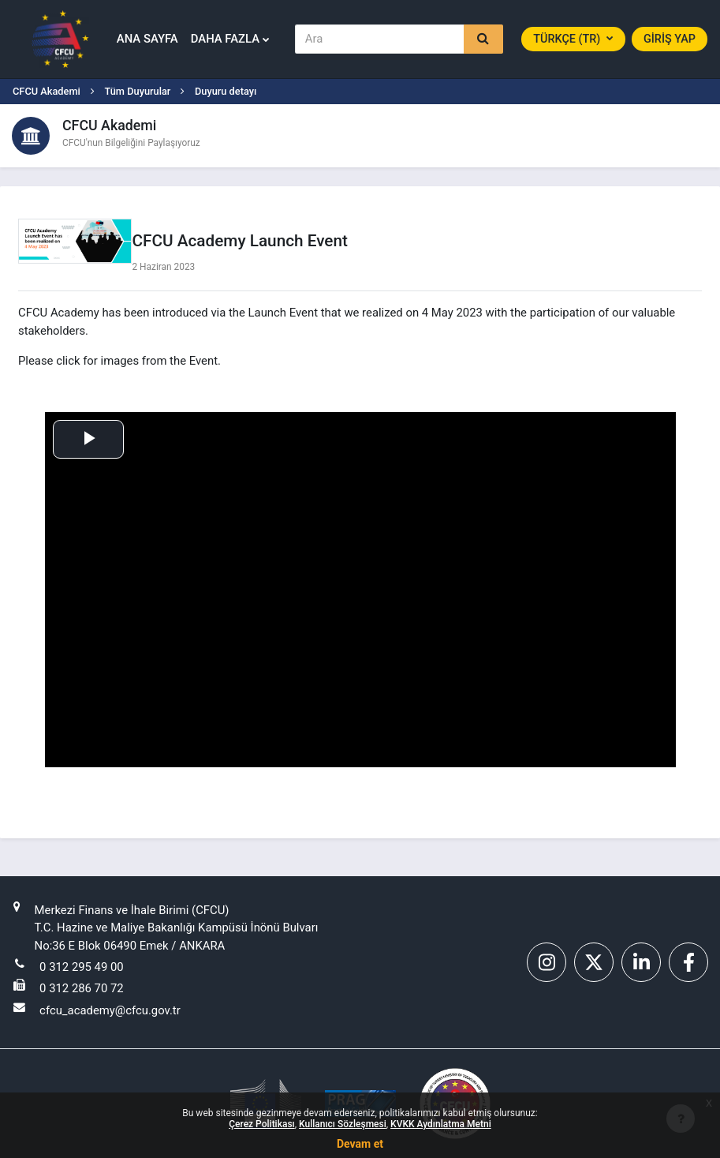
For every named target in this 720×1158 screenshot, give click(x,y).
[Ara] (379, 38)
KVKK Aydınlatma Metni (440, 1124)
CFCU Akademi (46, 91)
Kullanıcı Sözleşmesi (342, 1124)
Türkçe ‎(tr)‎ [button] (568, 39)
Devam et (360, 1143)
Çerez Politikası (261, 1124)
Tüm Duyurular (137, 91)
